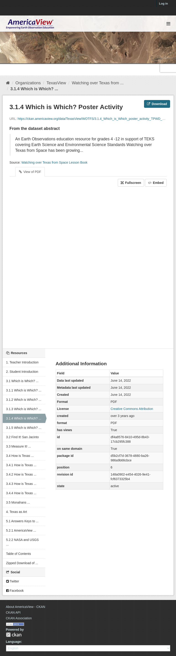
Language (13, 641)
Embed (156, 183)
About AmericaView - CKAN (25, 607)
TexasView (56, 83)
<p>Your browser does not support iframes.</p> (88, 266)
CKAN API (13, 612)
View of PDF (30, 172)
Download (157, 104)
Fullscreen (131, 183)
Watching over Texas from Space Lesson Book (54, 162)
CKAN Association (19, 618)
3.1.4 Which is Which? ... (34, 89)
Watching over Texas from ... (97, 83)
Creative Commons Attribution (132, 409)
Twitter (12, 581)
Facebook (15, 590)
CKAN (13, 634)
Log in (163, 3)
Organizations (28, 83)
